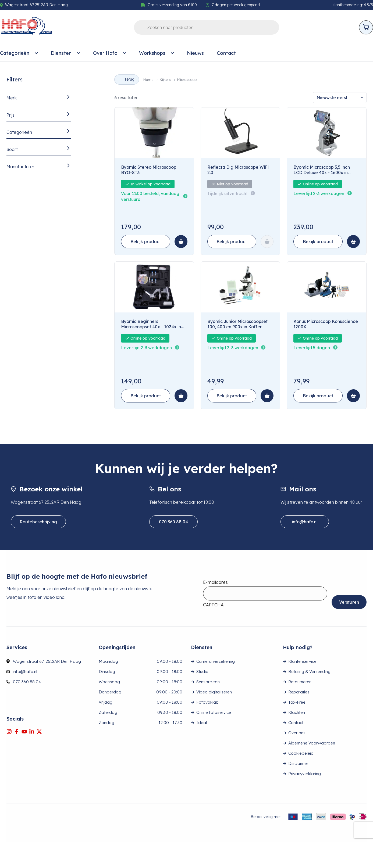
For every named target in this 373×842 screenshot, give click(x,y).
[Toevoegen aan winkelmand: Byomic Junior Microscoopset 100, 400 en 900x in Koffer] (267, 395)
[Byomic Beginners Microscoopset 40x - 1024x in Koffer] (154, 287)
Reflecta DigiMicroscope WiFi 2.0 (238, 170)
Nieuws (195, 53)
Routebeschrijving (38, 521)
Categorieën (19, 53)
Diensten (65, 53)
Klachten (296, 712)
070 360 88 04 (173, 521)
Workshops (156, 53)
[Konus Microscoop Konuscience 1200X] (326, 287)
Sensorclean (208, 681)
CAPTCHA (213, 604)
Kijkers (165, 79)
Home (148, 79)
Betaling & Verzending (309, 671)
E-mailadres (215, 582)
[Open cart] (366, 27)
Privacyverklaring (304, 773)
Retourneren (299, 681)
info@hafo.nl (305, 521)
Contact (226, 53)
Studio (202, 671)
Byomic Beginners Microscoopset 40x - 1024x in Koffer (151, 324)
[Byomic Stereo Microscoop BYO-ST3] (154, 132)
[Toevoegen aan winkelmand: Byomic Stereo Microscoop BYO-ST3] (181, 241)
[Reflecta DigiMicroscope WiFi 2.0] (240, 132)
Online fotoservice (213, 712)
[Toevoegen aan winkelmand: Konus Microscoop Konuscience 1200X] (353, 395)
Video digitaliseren (214, 692)
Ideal (201, 722)
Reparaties (299, 692)
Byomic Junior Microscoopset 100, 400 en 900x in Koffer (237, 324)
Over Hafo (109, 53)
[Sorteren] (340, 97)
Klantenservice (302, 661)
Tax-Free (296, 702)
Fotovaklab (207, 702)
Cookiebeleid (301, 753)
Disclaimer (298, 763)
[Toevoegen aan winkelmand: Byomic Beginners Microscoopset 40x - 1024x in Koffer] (181, 395)
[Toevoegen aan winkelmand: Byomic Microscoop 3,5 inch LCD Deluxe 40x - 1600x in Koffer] (353, 241)
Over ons (296, 732)
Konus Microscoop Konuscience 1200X (325, 324)
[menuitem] (19, 53)
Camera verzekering (215, 661)
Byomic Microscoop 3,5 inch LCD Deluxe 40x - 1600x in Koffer (321, 170)
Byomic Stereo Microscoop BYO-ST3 (148, 170)
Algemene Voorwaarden (311, 743)
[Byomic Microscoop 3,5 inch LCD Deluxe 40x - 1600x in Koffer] (326, 132)
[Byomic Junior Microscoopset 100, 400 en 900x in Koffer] (240, 287)
